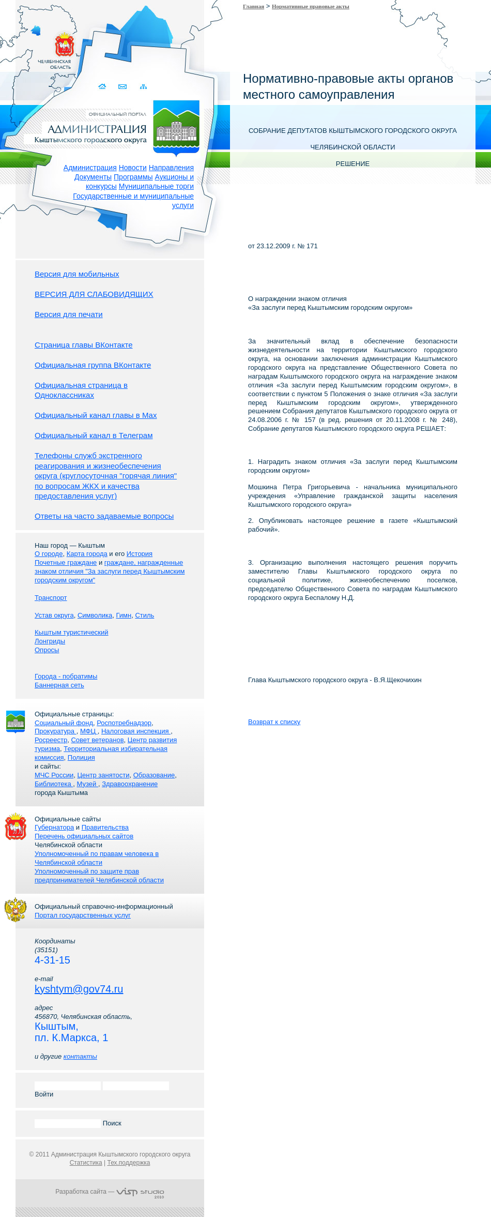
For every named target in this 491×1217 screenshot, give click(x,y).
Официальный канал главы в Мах (96, 415)
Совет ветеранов (97, 740)
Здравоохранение (130, 784)
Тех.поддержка (128, 1162)
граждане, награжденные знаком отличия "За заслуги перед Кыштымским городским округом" (110, 571)
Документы (93, 177)
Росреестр (51, 740)
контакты (80, 1056)
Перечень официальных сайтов (84, 836)
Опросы (47, 650)
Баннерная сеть (59, 685)
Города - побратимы (66, 676)
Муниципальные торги (156, 186)
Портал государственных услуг (83, 915)
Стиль (144, 615)
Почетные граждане (66, 562)
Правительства (105, 827)
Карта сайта (143, 86)
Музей (87, 784)
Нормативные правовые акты (310, 6)
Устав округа (54, 615)
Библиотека (54, 784)
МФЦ (89, 731)
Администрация (90, 167)
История (139, 554)
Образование (154, 775)
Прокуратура (55, 731)
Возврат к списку (274, 722)
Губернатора (54, 827)
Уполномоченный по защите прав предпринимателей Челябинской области (99, 875)
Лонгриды (50, 641)
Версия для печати (69, 314)
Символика (95, 615)
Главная (253, 6)
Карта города (87, 554)
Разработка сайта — (109, 1191)
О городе (49, 554)
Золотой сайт (27, 46)
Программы (133, 177)
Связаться (123, 86)
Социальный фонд (64, 723)
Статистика (86, 1162)
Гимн (123, 615)
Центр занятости (103, 775)
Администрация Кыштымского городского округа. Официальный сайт (115, 126)
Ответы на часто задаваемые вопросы (104, 516)
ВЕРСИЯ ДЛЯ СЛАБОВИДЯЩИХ (94, 294)
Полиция (81, 757)
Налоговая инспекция (136, 731)
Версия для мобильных (77, 273)
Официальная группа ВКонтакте (93, 364)
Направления (171, 167)
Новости (133, 167)
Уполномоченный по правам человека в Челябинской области (97, 858)
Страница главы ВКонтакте (84, 344)
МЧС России (54, 775)
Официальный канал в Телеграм (94, 435)
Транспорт (51, 598)
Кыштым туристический (72, 632)
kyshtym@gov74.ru (79, 989)
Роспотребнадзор (124, 723)
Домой (103, 86)
